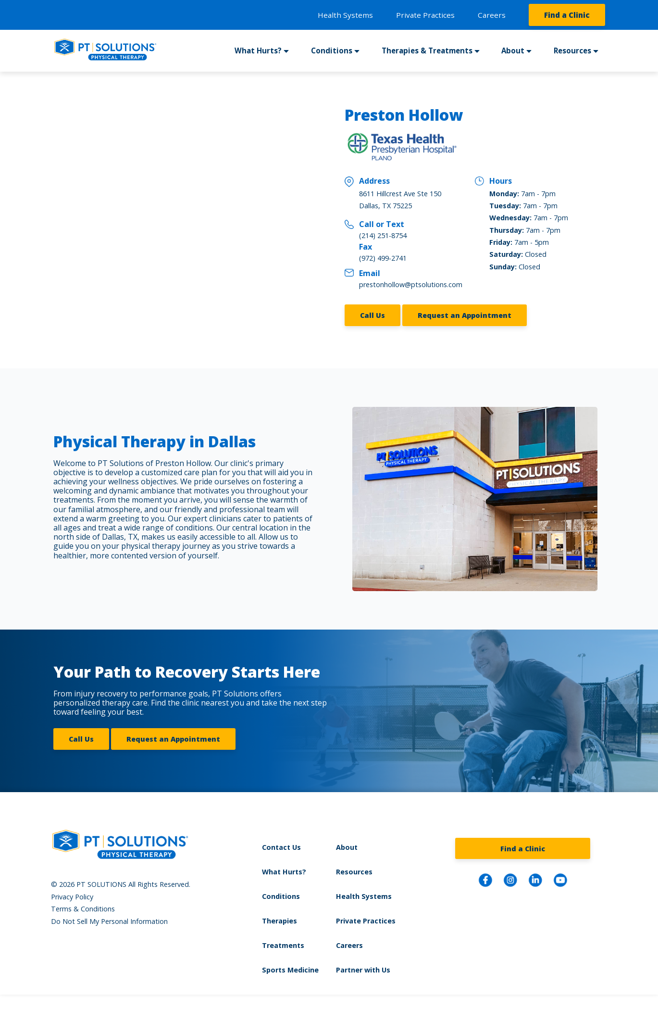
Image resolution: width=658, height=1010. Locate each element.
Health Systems (345, 15)
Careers (492, 15)
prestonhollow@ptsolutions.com (410, 284)
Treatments (283, 945)
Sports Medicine (290, 969)
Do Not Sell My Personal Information (109, 921)
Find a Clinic (567, 15)
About (512, 50)
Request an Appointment (464, 315)
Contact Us (281, 847)
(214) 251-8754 (383, 235)
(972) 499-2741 (383, 258)
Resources (572, 50)
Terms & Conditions (83, 908)
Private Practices (425, 15)
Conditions (331, 50)
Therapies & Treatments (427, 50)
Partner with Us (363, 969)
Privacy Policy (72, 896)
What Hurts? (258, 50)
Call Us (372, 315)
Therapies (279, 920)
